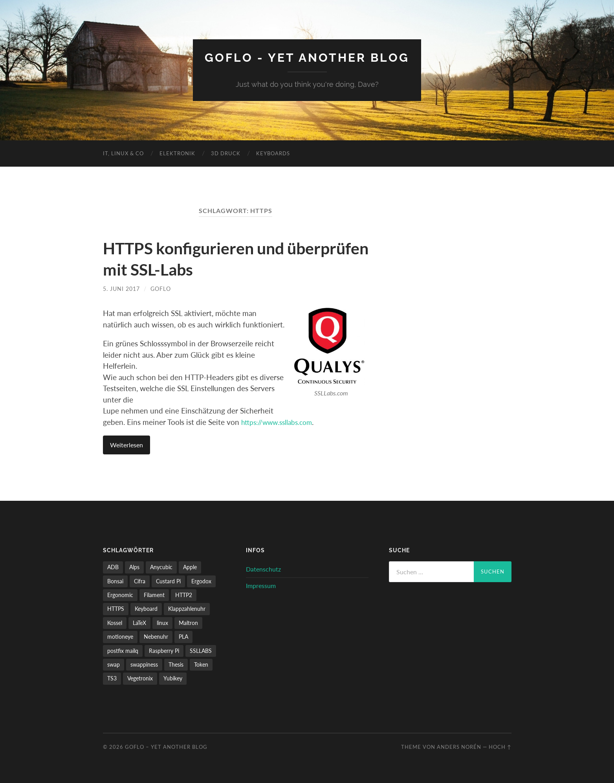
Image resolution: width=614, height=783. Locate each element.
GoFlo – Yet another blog (166, 746)
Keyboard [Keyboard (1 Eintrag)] (146, 608)
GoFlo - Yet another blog (307, 57)
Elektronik (177, 153)
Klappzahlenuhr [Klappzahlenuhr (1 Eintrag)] (186, 608)
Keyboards (273, 153)
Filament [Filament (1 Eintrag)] (154, 594)
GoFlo (160, 288)
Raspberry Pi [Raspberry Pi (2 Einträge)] (164, 650)
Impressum (261, 585)
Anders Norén (459, 746)
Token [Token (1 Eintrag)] (201, 664)
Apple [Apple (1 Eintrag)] (190, 566)
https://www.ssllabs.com (281, 421)
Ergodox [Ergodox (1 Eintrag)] (201, 580)
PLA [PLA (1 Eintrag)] (183, 636)
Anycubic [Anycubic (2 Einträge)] (161, 566)
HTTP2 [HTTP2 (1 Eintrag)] (183, 594)
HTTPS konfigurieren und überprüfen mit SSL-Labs (203, 258)
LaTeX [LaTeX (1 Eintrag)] (139, 622)
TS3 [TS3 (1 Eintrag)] (112, 678)
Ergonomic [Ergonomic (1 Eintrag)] (120, 594)
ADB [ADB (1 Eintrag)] (113, 566)
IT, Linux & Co (123, 153)
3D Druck (225, 153)
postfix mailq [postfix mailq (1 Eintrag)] (122, 650)
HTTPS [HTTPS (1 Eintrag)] (115, 608)
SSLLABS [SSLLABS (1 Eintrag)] (201, 650)
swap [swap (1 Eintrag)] (113, 664)
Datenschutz (263, 568)
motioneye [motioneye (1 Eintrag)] (120, 636)
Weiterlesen (126, 444)
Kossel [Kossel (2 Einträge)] (114, 622)
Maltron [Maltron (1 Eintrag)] (188, 622)
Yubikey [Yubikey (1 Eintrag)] (172, 678)
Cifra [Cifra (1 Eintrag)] (139, 580)
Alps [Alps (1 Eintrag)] (134, 566)
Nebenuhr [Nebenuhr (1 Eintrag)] (156, 636)
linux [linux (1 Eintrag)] (162, 622)
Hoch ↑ (500, 746)
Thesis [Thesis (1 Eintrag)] (176, 664)
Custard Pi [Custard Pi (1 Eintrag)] (168, 580)
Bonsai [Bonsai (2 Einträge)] (115, 580)
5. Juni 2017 (121, 288)
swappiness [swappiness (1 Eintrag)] (144, 664)
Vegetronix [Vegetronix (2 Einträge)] (140, 678)
